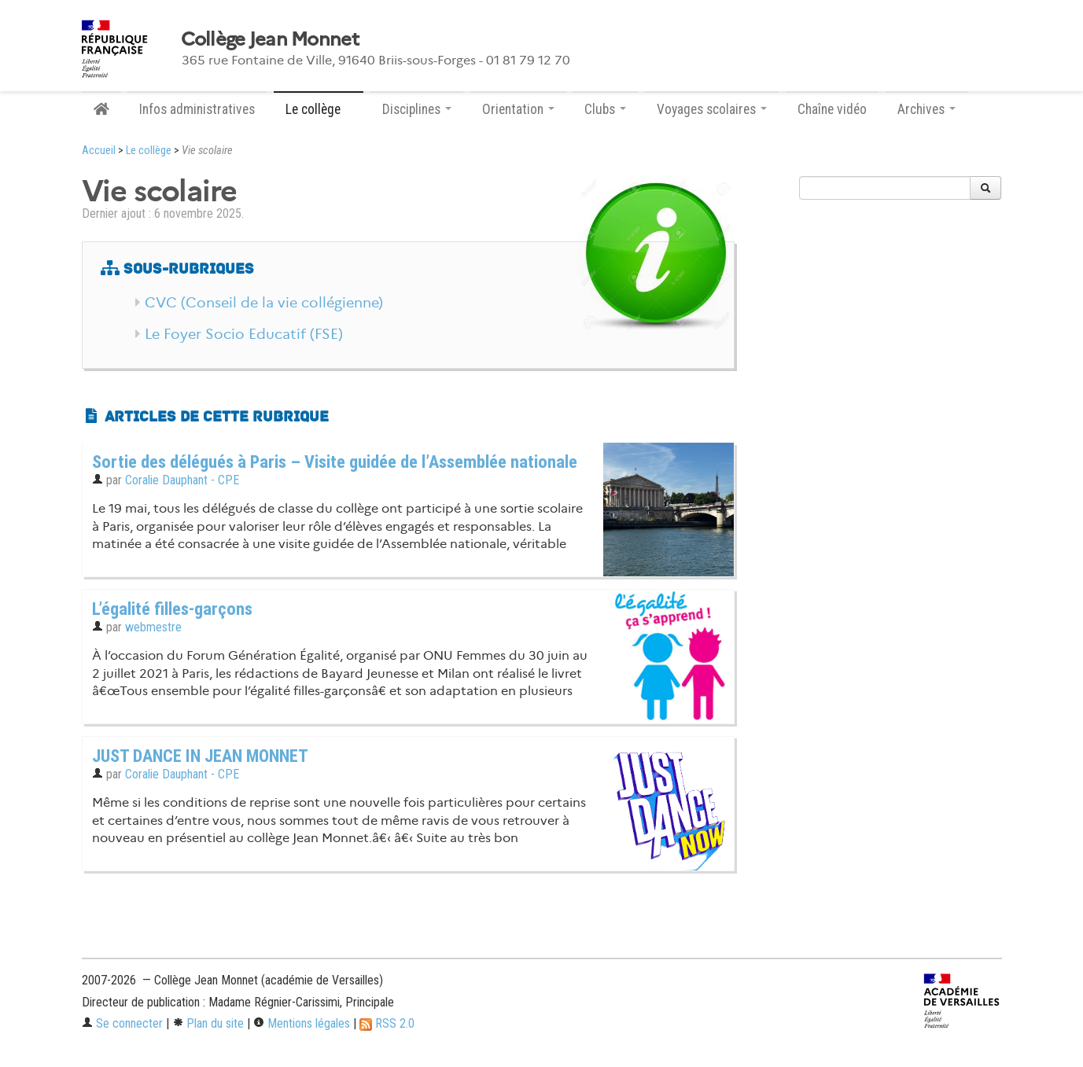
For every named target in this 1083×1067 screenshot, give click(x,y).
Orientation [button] (518, 109)
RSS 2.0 (386, 1023)
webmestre (153, 627)
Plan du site (208, 1023)
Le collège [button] (318, 109)
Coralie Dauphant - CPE (182, 480)
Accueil (99, 150)
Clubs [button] (605, 109)
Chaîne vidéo (832, 109)
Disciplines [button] (416, 109)
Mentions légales (301, 1023)
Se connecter (122, 1023)
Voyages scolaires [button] (712, 109)
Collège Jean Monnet (270, 39)
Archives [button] (926, 109)
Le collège (148, 150)
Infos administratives (197, 109)
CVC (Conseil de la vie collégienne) (264, 302)
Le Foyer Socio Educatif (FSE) (244, 334)
